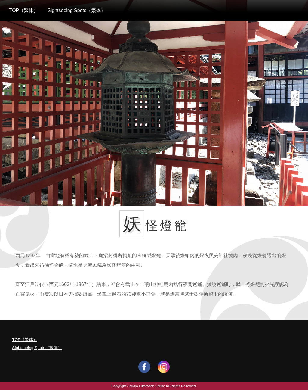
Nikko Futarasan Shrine (147, 386)
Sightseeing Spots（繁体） (77, 10)
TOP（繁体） (23, 10)
